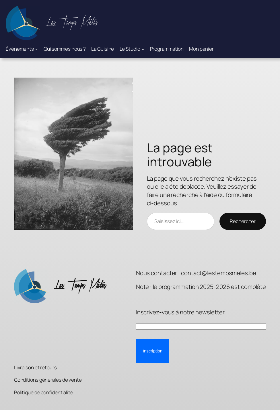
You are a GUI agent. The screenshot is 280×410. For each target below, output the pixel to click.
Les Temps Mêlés (72, 22)
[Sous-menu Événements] (36, 49)
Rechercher (243, 221)
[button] (152, 351)
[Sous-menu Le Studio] (142, 49)
